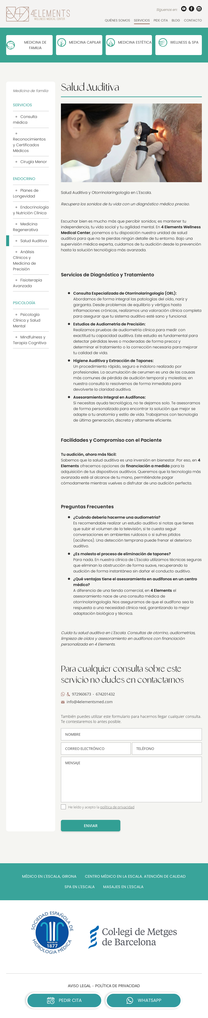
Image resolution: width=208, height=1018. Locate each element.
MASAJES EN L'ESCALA (123, 886)
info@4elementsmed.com (90, 701)
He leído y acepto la (101, 807)
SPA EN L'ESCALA (80, 886)
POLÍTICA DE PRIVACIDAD (117, 985)
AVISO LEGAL (79, 985)
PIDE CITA (161, 20)
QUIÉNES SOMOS (117, 20)
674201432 (105, 694)
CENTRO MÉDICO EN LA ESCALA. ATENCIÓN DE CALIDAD (135, 876)
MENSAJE (131, 779)
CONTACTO (193, 20)
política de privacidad (117, 807)
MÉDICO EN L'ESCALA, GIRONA (49, 876)
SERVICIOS (142, 20)
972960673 (81, 694)
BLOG (176, 20)
